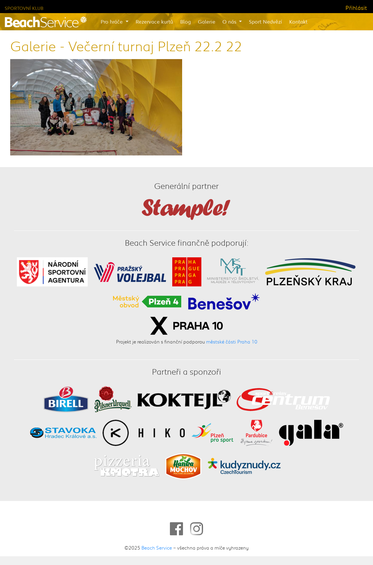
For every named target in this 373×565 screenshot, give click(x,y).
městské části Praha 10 (231, 342)
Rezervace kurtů (154, 21)
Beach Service (156, 547)
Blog (185, 21)
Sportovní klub (24, 8)
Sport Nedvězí (265, 21)
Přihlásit (356, 7)
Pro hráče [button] (112, 21)
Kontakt (298, 21)
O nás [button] (230, 21)
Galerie (206, 21)
